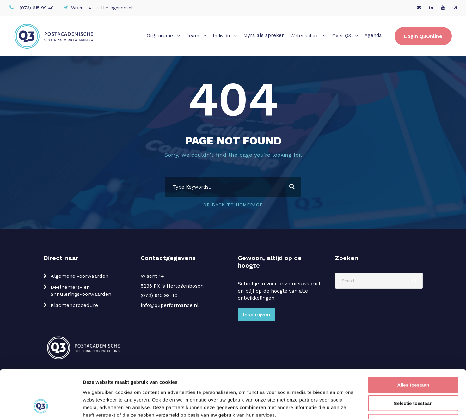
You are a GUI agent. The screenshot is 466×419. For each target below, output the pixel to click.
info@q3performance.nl (170, 305)
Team (193, 36)
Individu (221, 36)
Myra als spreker (263, 35)
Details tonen (342, 406)
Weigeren (413, 378)
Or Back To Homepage (233, 204)
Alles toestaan (413, 341)
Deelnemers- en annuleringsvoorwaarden (81, 290)
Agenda (373, 35)
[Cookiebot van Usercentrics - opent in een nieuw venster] (41, 406)
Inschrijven (256, 315)
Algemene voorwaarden (79, 276)
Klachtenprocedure (74, 305)
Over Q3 (341, 36)
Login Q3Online (423, 36)
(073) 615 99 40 (159, 295)
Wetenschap (304, 36)
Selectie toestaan (413, 360)
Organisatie (160, 36)
